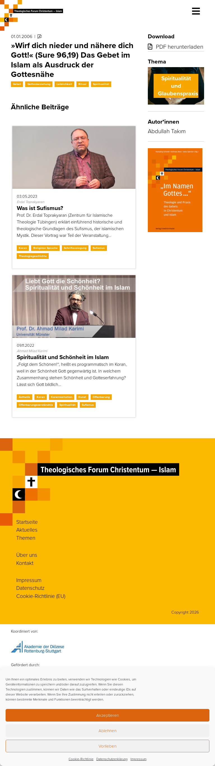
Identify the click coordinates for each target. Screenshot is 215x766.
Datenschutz (30, 587)
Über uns (26, 554)
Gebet (17, 84)
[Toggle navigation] (196, 11)
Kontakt (24, 563)
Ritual (82, 84)
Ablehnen (107, 731)
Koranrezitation (61, 397)
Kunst (82, 397)
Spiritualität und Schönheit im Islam (63, 357)
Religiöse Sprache (45, 248)
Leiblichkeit (64, 84)
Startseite (27, 521)
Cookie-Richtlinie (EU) (40, 596)
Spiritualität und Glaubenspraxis (178, 86)
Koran (23, 248)
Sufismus (99, 248)
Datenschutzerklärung (112, 758)
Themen (25, 537)
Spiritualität (101, 84)
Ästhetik (24, 397)
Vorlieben (107, 746)
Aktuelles (27, 529)
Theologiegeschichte (33, 256)
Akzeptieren (107, 715)
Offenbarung (101, 397)
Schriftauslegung (75, 248)
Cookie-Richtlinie (81, 758)
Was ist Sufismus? (40, 208)
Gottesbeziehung (38, 84)
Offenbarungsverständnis (36, 405)
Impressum (138, 758)
